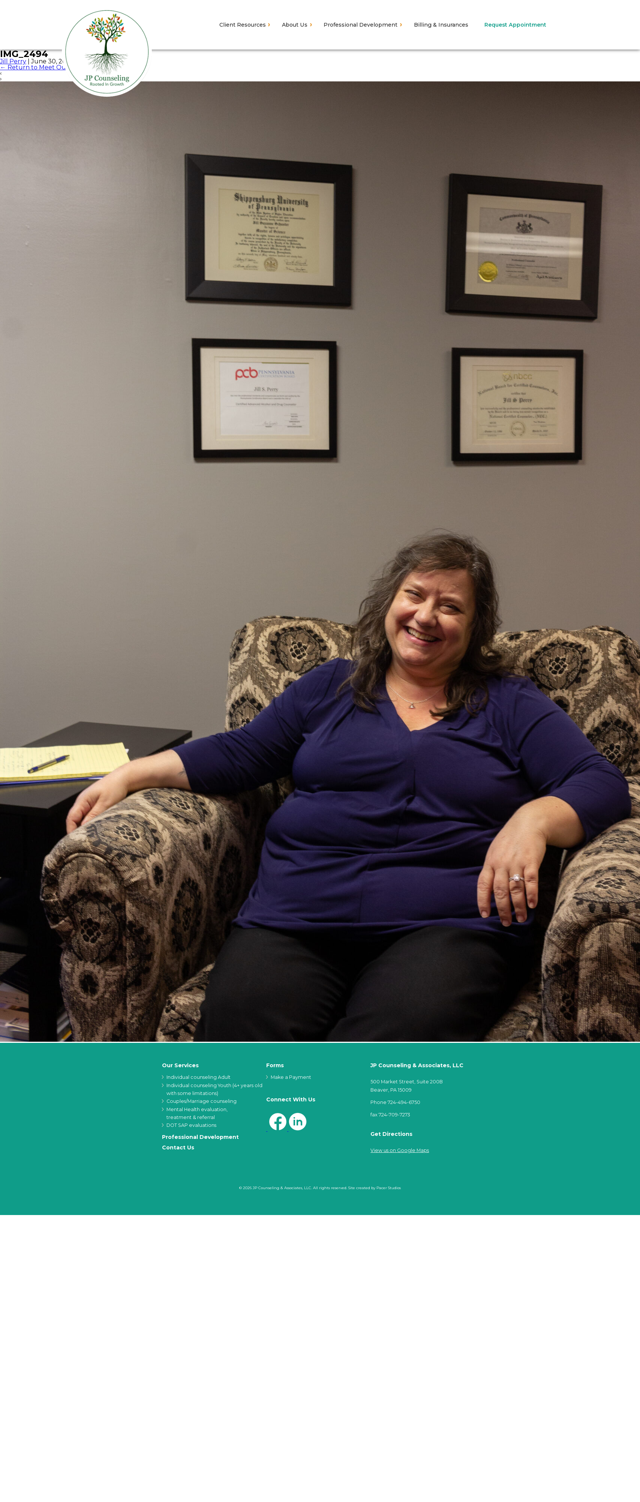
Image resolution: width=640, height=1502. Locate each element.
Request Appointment (515, 24)
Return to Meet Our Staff (42, 67)
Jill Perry (13, 61)
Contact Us (178, 1147)
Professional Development (360, 24)
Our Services (180, 1065)
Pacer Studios (388, 1188)
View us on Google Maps (399, 1150)
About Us (294, 24)
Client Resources (242, 24)
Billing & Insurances (441, 24)
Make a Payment (291, 1077)
